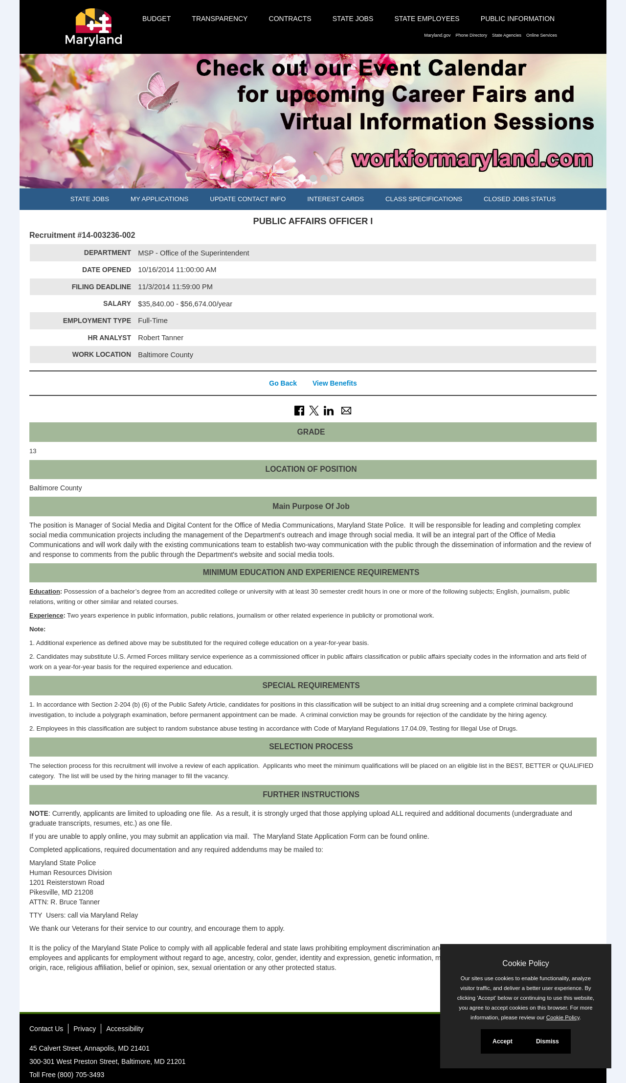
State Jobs (353, 19)
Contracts (290, 19)
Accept (502, 1041)
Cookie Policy (525, 963)
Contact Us (46, 1029)
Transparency (219, 19)
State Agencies (506, 35)
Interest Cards (335, 199)
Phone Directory (471, 35)
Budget (156, 19)
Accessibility (124, 1029)
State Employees (426, 19)
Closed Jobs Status (520, 199)
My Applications (159, 199)
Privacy (84, 1029)
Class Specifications (423, 199)
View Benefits (335, 383)
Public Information (518, 19)
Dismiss (547, 1041)
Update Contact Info (248, 199)
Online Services (541, 35)
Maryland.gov (437, 35)
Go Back (283, 383)
